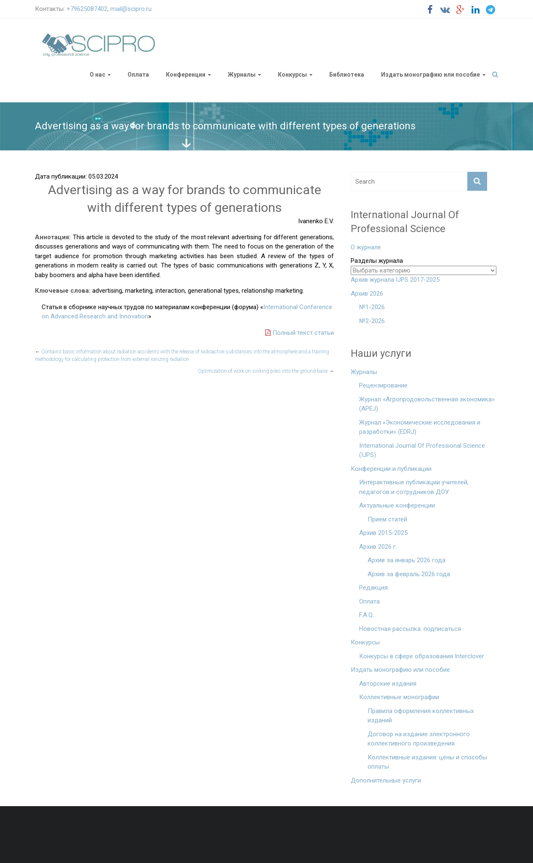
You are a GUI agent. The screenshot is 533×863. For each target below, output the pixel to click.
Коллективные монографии (399, 697)
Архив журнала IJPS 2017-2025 (395, 279)
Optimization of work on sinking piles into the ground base (266, 371)
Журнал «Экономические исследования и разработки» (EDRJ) (419, 427)
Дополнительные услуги (386, 780)
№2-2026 (372, 321)
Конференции (185, 74)
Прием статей (387, 519)
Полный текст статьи (299, 333)
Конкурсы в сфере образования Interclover (421, 656)
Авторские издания (387, 683)
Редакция (373, 587)
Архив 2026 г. (378, 546)
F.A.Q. (366, 615)
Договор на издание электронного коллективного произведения (419, 739)
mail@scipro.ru (131, 9)
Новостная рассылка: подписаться (410, 629)
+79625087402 (87, 9)
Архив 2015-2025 (383, 533)
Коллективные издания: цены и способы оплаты (427, 762)
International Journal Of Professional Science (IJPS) (422, 450)
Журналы (242, 74)
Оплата (138, 74)
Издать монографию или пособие (430, 74)
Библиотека (346, 74)
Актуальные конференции (397, 505)
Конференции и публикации (391, 469)
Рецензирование (383, 385)
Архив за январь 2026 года (406, 560)
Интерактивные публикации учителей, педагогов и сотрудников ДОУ (414, 487)
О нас (97, 74)
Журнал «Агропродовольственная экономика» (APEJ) (427, 404)
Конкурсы (292, 74)
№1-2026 (372, 307)
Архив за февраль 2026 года (409, 574)
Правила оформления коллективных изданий (421, 715)
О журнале (366, 247)
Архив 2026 (367, 293)
